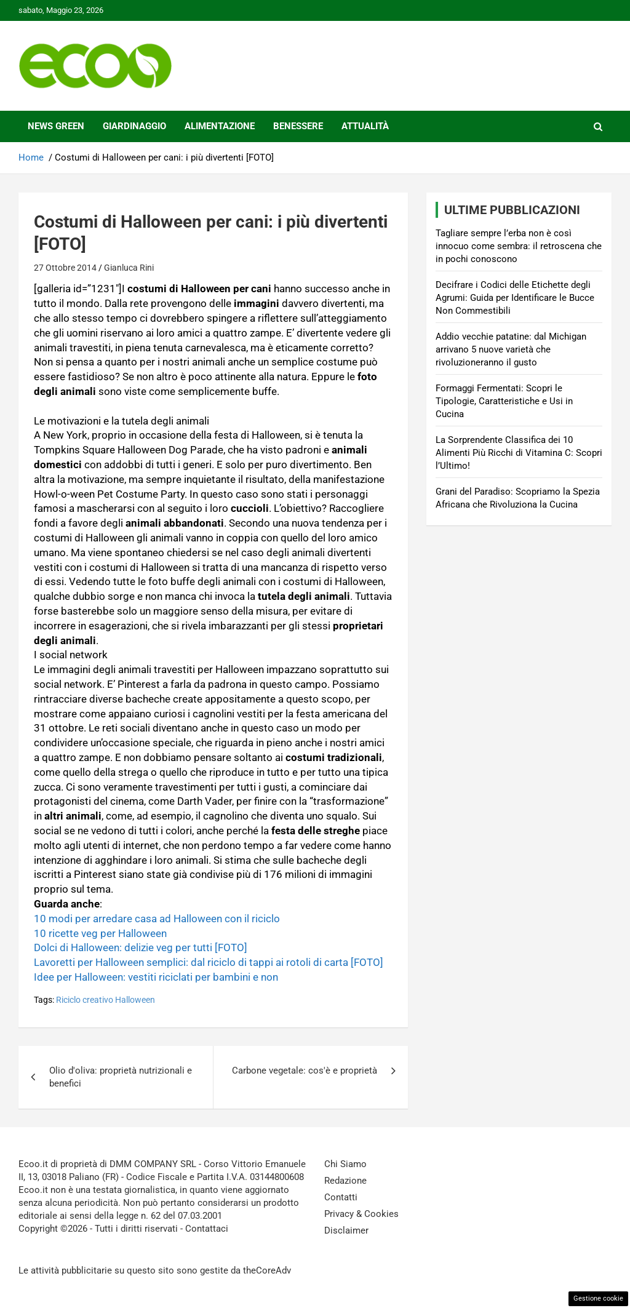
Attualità (365, 126)
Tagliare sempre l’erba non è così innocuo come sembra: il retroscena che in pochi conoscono (519, 246)
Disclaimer (346, 1230)
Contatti (340, 1197)
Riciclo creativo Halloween (105, 1000)
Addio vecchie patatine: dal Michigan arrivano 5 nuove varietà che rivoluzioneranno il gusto (511, 349)
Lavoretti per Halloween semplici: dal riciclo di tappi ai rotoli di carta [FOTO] (208, 962)
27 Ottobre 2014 (65, 268)
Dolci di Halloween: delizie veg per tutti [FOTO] (140, 947)
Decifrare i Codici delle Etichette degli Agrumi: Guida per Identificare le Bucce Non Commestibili (515, 297)
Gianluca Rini (129, 268)
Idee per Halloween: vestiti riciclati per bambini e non (156, 977)
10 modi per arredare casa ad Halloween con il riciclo (157, 918)
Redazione (345, 1180)
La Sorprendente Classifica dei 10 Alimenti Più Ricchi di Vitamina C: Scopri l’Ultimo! (519, 452)
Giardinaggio (134, 126)
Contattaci (206, 1228)
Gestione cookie (598, 1298)
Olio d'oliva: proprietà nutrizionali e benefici (120, 1077)
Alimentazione (220, 126)
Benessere (298, 126)
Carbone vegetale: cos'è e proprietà (304, 1070)
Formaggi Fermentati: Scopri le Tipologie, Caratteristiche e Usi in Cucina (504, 401)
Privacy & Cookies (361, 1213)
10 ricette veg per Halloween (100, 933)
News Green (56, 126)
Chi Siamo (345, 1164)
